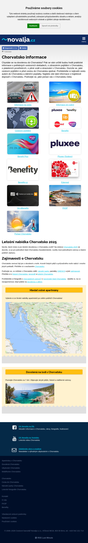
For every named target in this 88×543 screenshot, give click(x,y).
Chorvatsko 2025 (71, 247)
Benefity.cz (23, 182)
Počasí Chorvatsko (23, 234)
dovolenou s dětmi (34, 282)
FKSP (65, 208)
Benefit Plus (23, 156)
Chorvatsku (39, 266)
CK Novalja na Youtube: (29, 438)
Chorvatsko (6, 478)
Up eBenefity (23, 208)
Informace (8, 51)
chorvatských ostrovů (32, 279)
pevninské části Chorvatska (55, 279)
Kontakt (5, 496)
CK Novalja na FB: (26, 426)
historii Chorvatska (20, 274)
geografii (32, 274)
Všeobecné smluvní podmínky (14, 514)
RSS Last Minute (44, 538)
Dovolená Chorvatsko (10, 464)
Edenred (65, 182)
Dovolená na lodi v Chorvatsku (44, 372)
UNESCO (61, 271)
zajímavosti (75, 271)
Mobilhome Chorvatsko (11, 472)
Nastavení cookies (9, 518)
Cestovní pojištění (23, 131)
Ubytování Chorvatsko (11, 468)
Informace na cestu (22, 105)
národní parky (43, 271)
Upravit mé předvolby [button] (50, 26)
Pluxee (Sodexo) (65, 156)
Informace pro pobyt (65, 105)
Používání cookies (9, 521)
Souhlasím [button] (33, 26)
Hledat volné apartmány (44, 290)
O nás (4, 500)
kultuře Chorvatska (45, 274)
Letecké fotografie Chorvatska (14, 489)
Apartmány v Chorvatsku (12, 461)
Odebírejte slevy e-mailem (30, 449)
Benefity (65, 131)
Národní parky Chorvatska (12, 486)
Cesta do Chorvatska (10, 482)
